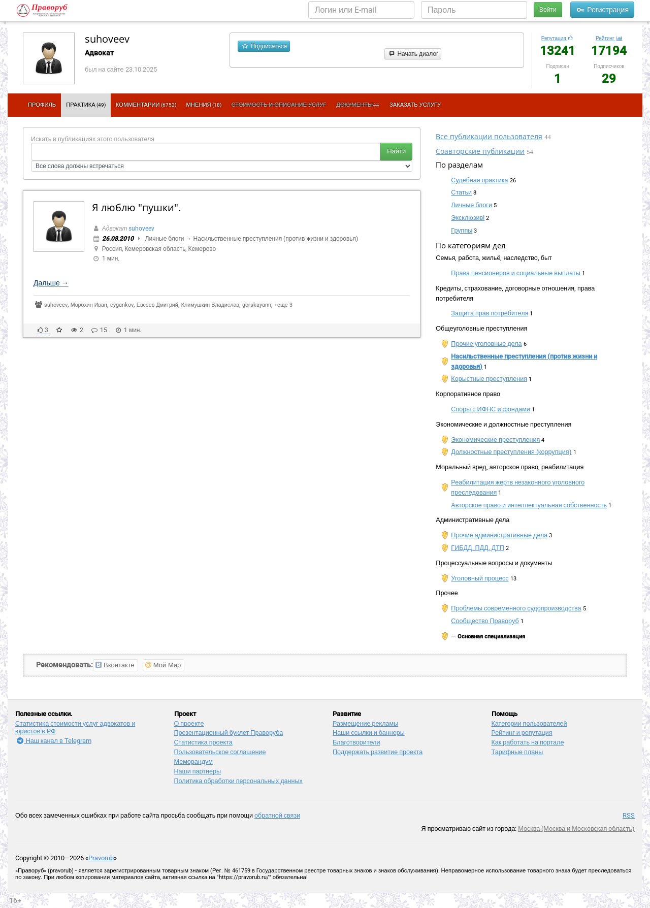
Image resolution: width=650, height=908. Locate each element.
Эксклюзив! (467, 217)
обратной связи (277, 815)
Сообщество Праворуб (484, 621)
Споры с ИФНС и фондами (490, 409)
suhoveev (107, 39)
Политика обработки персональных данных (238, 781)
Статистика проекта (203, 742)
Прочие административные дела (499, 535)
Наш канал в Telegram (53, 740)
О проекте (189, 723)
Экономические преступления (495, 439)
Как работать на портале (528, 742)
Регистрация (602, 10)
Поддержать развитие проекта (377, 752)
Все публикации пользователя (489, 136)
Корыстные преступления (489, 378)
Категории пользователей (529, 723)
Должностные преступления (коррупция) (511, 452)
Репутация (557, 38)
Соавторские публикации (480, 151)
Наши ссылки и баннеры (369, 732)
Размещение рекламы (365, 723)
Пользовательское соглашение (220, 752)
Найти (396, 151)
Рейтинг (609, 38)
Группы (461, 230)
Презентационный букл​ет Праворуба (228, 732)
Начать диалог (413, 53)
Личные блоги (164, 238)
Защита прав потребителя (489, 313)
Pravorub (101, 858)
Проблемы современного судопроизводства (516, 608)
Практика (86, 105)
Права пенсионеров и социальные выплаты (515, 273)
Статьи (461, 192)
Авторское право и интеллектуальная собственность (529, 505)
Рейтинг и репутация (522, 732)
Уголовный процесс (479, 578)
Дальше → (51, 283)
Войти (548, 9)
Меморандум (193, 761)
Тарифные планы (517, 752)
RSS (629, 815)
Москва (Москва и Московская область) (576, 828)
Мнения (203, 105)
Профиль (42, 105)
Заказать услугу (415, 105)
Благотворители (356, 742)
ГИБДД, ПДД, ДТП (477, 548)
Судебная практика (479, 180)
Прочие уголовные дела (486, 343)
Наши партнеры (197, 771)
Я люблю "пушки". (136, 207)
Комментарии (146, 105)
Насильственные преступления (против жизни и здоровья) (276, 238)
